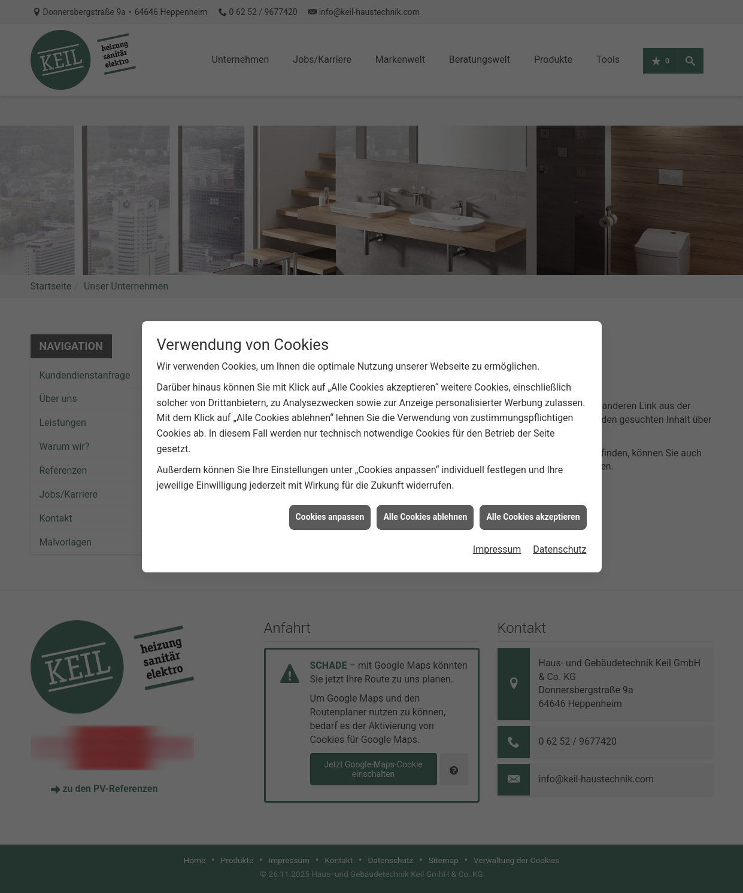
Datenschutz (559, 543)
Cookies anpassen (330, 511)
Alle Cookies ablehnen (425, 511)
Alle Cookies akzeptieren (533, 511)
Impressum (497, 543)
